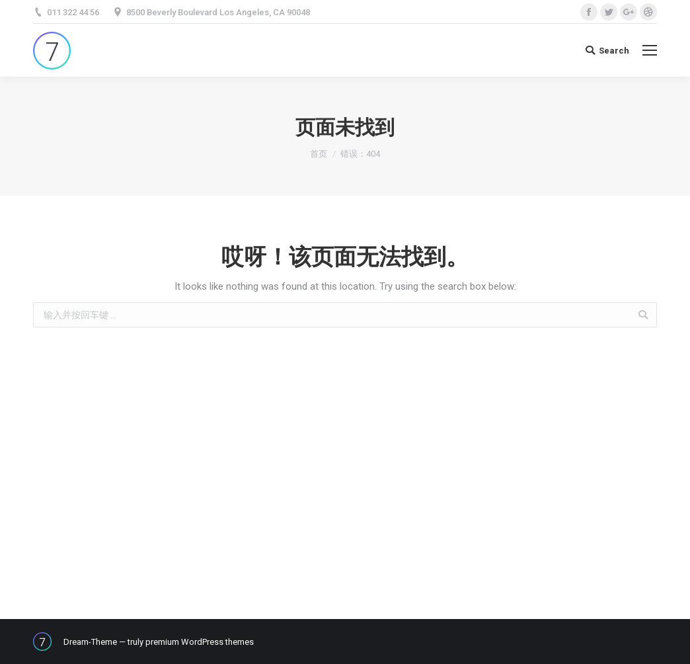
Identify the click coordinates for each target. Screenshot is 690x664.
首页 (318, 154)
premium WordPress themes (199, 642)
